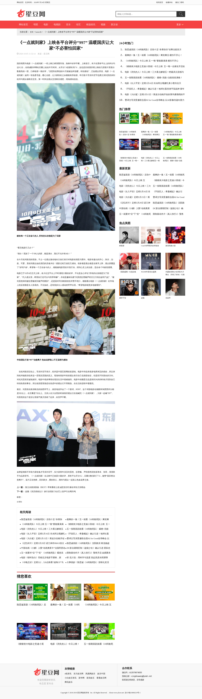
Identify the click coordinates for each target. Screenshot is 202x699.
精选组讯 (90, 24)
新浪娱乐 (90, 678)
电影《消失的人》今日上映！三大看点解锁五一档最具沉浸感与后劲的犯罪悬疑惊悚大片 (154, 73)
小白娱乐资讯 (70, 678)
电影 (46, 24)
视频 (103, 24)
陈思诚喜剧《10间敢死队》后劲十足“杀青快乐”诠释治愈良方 (153, 49)
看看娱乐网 (101, 678)
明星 (36, 24)
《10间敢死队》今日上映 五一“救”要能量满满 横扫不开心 (151, 61)
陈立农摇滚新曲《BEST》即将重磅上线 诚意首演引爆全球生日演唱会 (55, 487)
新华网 (81, 678)
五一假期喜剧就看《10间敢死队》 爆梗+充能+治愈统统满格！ (154, 77)
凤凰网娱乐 (90, 674)
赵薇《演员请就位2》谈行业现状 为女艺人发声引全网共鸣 (50, 491)
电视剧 (57, 24)
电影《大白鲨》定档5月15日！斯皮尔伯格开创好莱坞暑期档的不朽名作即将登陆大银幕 (155, 95)
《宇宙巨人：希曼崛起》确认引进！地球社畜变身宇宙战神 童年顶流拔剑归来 (154, 90)
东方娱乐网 (78, 674)
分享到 (19, 502)
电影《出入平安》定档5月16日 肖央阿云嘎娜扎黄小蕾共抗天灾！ (153, 84)
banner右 (38, 32)
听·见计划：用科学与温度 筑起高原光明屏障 (87, 557)
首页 (31, 32)
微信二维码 (179, 2)
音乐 (68, 24)
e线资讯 (68, 674)
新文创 (114, 24)
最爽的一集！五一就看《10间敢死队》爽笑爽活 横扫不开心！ (153, 55)
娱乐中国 (101, 674)
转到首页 (159, 2)
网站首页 (20, 2)
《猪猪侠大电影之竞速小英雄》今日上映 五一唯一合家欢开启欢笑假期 (155, 67)
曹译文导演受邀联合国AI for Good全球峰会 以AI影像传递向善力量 (154, 101)
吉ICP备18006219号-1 (133, 693)
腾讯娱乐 (69, 682)
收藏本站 (169, 2)
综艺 (78, 24)
